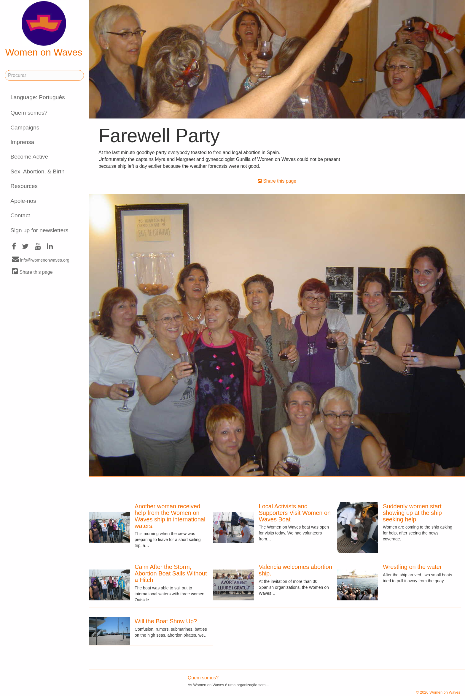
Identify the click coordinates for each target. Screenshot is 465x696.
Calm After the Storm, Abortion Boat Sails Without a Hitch (171, 573)
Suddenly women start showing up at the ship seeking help (412, 513)
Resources (24, 186)
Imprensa (22, 142)
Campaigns (24, 127)
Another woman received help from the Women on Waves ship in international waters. (170, 516)
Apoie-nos (23, 201)
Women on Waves (43, 29)
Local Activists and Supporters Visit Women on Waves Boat (295, 513)
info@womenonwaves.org (40, 260)
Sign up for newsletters (39, 230)
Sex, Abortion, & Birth (37, 171)
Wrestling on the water (412, 567)
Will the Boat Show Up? (166, 621)
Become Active (29, 157)
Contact (20, 215)
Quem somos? (28, 113)
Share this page (32, 272)
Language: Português (37, 97)
